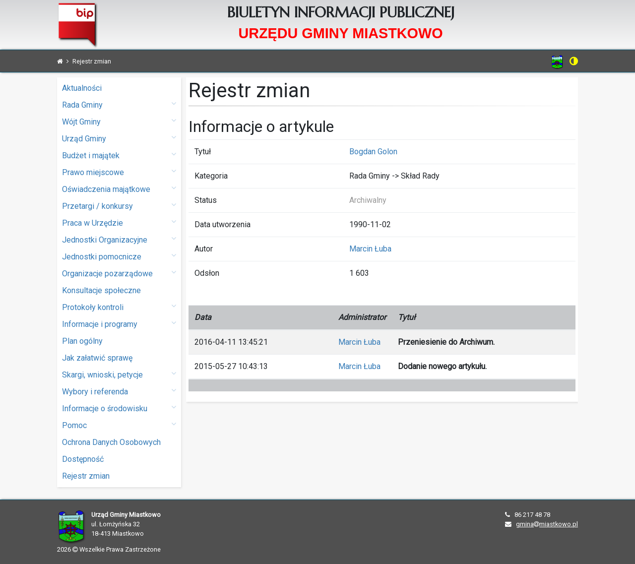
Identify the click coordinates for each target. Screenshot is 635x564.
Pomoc (119, 425)
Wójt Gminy (119, 121)
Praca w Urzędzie (119, 222)
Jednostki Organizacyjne (119, 239)
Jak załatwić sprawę (97, 358)
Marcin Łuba (370, 248)
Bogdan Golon (373, 151)
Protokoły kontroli (119, 307)
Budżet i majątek (119, 155)
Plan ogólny (82, 341)
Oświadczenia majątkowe (119, 189)
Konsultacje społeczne (101, 290)
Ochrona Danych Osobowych (111, 442)
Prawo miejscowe (119, 172)
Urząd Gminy (119, 138)
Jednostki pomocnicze (119, 256)
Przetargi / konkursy (119, 205)
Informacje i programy (119, 323)
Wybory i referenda (119, 391)
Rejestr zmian (86, 476)
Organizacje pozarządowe (119, 273)
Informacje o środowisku (119, 408)
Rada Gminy (119, 104)
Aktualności (82, 88)
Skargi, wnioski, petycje (119, 374)
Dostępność (83, 459)
